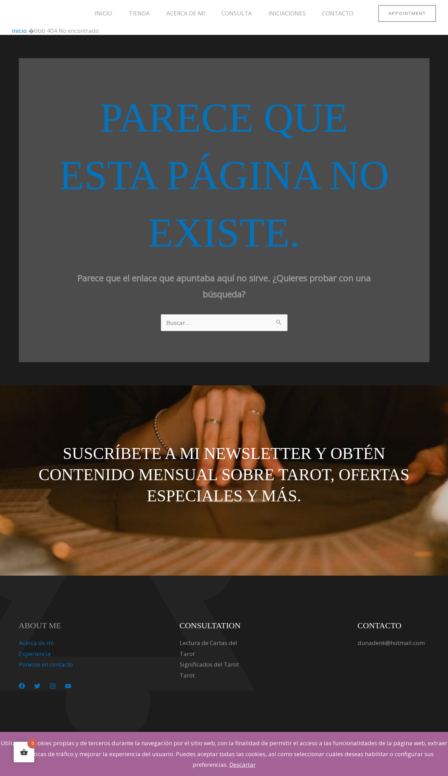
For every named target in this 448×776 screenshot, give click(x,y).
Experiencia (35, 654)
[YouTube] (68, 686)
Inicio (103, 13)
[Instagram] (53, 686)
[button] (407, 13)
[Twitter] (37, 686)
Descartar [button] (242, 764)
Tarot (187, 675)
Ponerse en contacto (46, 664)
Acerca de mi (185, 13)
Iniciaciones (287, 13)
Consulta (236, 13)
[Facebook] (22, 686)
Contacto (338, 13)
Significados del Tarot (209, 664)
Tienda (139, 13)
